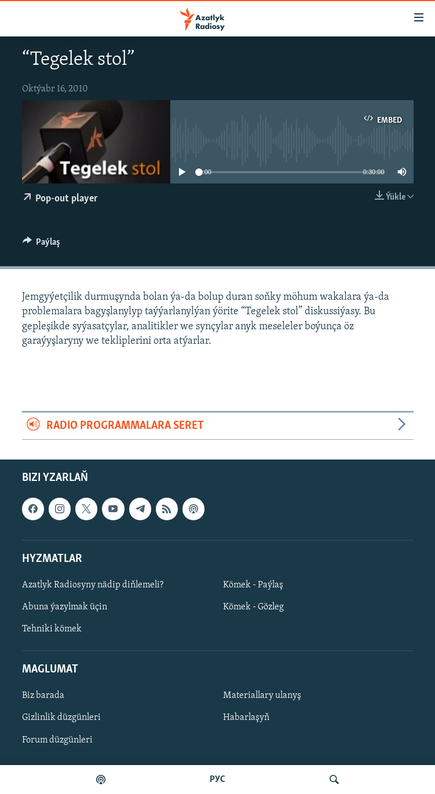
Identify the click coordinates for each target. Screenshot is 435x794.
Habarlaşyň (246, 718)
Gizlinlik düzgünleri (61, 718)
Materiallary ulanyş (262, 696)
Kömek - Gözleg (253, 607)
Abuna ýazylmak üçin (64, 607)
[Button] (42, 245)
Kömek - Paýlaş (253, 585)
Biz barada (43, 696)
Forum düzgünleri (57, 740)
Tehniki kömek (52, 629)
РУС (217, 779)
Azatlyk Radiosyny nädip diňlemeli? (92, 585)
